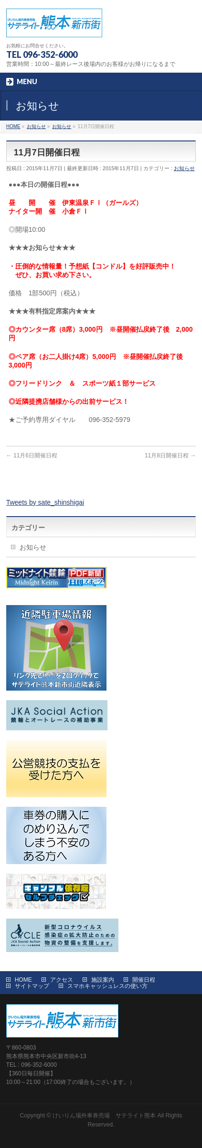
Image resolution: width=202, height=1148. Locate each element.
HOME (23, 979)
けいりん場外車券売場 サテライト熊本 (104, 1115)
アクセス (61, 979)
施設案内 (102, 979)
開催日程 (143, 979)
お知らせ (184, 168)
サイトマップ (32, 986)
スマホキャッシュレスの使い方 (107, 986)
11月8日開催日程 (170, 455)
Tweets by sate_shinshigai (45, 502)
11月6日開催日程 (31, 455)
